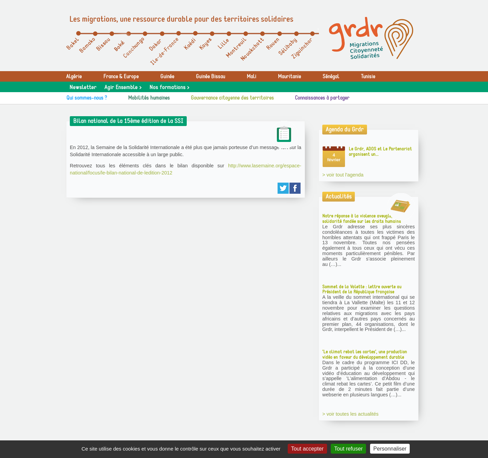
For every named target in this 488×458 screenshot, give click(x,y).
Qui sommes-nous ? (86, 98)
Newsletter (82, 87)
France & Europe (121, 76)
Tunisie (368, 76)
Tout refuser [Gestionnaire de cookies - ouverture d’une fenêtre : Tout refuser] (348, 449)
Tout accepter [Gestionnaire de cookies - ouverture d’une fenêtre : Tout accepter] (307, 449)
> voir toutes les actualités (350, 414)
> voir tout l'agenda (343, 175)
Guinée (167, 76)
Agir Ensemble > (122, 87)
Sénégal (331, 76)
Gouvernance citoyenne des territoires (232, 98)
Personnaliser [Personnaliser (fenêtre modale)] (390, 449)
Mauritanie (289, 76)
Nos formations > (169, 87)
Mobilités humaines (149, 98)
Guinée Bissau (210, 76)
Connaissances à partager (322, 98)
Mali (251, 76)
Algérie (74, 76)
